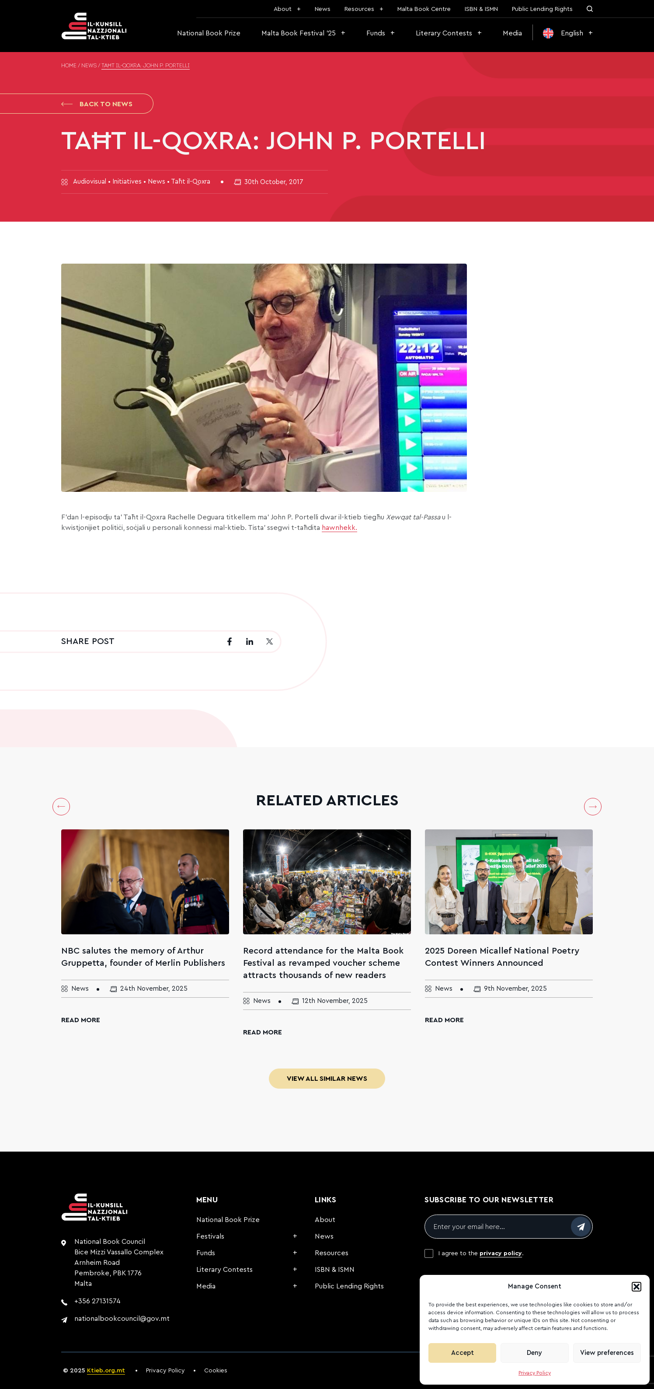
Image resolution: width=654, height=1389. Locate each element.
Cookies (215, 1371)
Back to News (96, 104)
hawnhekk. (339, 527)
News (322, 9)
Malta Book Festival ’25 (298, 33)
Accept (462, 1353)
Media (512, 33)
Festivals (210, 1236)
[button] (636, 1286)
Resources (359, 9)
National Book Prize (208, 33)
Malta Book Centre (424, 9)
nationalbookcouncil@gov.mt (122, 1318)
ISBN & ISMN (481, 9)
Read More (80, 1020)
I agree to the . (481, 1253)
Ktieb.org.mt (106, 1371)
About (283, 9)
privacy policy (501, 1253)
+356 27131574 (97, 1301)
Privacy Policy (534, 1372)
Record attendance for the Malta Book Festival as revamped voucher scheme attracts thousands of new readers (323, 963)
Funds (375, 33)
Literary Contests (444, 33)
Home (69, 66)
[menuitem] (568, 33)
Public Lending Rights (542, 9)
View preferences (607, 1353)
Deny (534, 1353)
